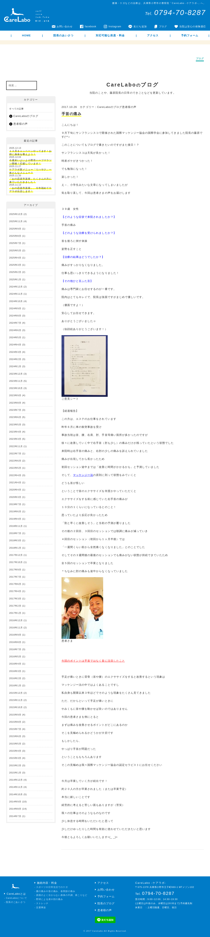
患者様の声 (20, 123)
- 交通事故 (40, 907)
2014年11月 (16, 787)
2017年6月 (15, 584)
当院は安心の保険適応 (192, 26)
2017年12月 (16, 555)
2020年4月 (15, 489)
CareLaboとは (16, 893)
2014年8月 (15, 809)
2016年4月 (15, 663)
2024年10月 (16, 301)
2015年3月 (15, 758)
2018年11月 (16, 526)
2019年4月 (15, 519)
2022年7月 (15, 453)
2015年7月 (15, 729)
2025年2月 (15, 272)
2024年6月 (15, 330)
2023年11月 (16, 381)
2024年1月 (15, 366)
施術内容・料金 (47, 882)
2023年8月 (15, 403)
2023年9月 (15, 395)
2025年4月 (15, 257)
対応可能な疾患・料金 (110, 35)
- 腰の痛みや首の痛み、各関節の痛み (54, 891)
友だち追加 (140, 26)
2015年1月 (15, 772)
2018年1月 (15, 548)
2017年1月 (15, 613)
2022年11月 (16, 446)
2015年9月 (15, 714)
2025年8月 (15, 236)
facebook (90, 26)
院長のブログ (106, 903)
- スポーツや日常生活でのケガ (51, 887)
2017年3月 (15, 598)
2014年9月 (15, 801)
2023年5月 (15, 424)
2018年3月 (15, 540)
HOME (26, 35)
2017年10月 (16, 562)
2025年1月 (15, 279)
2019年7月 (15, 504)
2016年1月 (15, 685)
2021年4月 (15, 482)
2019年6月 (15, 511)
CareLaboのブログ (25, 116)
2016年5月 (15, 656)
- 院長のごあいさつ (14, 902)
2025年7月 (15, 243)
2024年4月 (15, 344)
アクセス (153, 35)
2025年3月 (15, 265)
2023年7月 (15, 410)
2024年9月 (15, 308)
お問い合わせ (65, 26)
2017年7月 (15, 577)
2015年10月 (16, 707)
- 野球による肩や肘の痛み (48, 899)
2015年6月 (15, 736)
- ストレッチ (41, 903)
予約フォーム (189, 35)
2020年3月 (15, 497)
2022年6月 (15, 460)
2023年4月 (15, 431)
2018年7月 (15, 533)
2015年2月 (15, 765)
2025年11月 (16, 221)
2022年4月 (15, 475)
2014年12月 (16, 780)
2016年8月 (15, 642)
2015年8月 (15, 722)
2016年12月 (16, 620)
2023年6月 (15, 417)
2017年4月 (15, 591)
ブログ (163, 26)
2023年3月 (15, 439)
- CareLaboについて (15, 898)
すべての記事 (16, 108)
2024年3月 (15, 352)
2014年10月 (16, 794)
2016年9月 (15, 635)
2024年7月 (15, 323)
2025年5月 (15, 250)
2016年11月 (16, 627)
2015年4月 (15, 751)
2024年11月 (16, 294)
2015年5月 (15, 743)
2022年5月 (15, 468)
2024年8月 (15, 315)
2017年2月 (15, 606)
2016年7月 (15, 649)
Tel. (175, 13)
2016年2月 (15, 678)
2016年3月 (15, 671)
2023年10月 (16, 388)
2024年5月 (15, 337)
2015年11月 (16, 700)
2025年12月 (16, 214)
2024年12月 (16, 286)
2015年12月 (16, 693)
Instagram (114, 26)
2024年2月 (15, 359)
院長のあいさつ (63, 35)
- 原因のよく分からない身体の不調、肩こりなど (60, 895)
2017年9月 (15, 569)
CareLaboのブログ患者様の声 (117, 106)
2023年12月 (16, 374)
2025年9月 (15, 228)
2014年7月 (15, 816)
